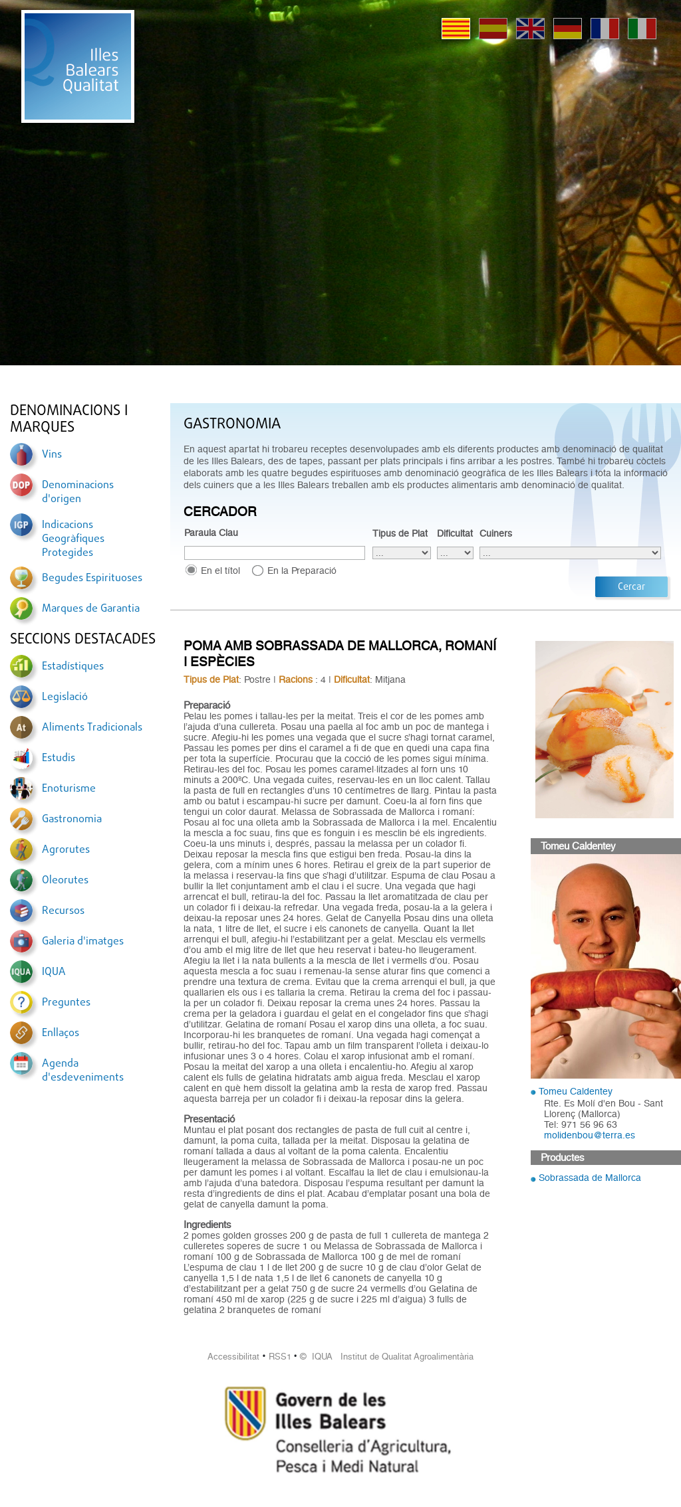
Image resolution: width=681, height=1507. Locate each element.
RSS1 (280, 1357)
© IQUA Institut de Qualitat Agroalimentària (387, 1357)
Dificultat (455, 533)
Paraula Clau (211, 532)
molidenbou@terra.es (589, 1135)
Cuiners (495, 533)
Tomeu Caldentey (576, 1091)
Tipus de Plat (400, 533)
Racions (296, 679)
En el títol (220, 570)
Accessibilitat (233, 1357)
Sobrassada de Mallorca (590, 1177)
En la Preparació (302, 570)
